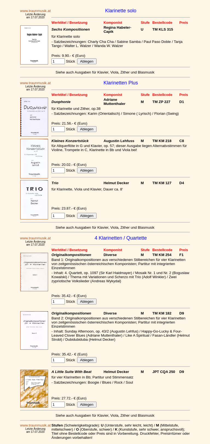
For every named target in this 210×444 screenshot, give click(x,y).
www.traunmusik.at (35, 11)
